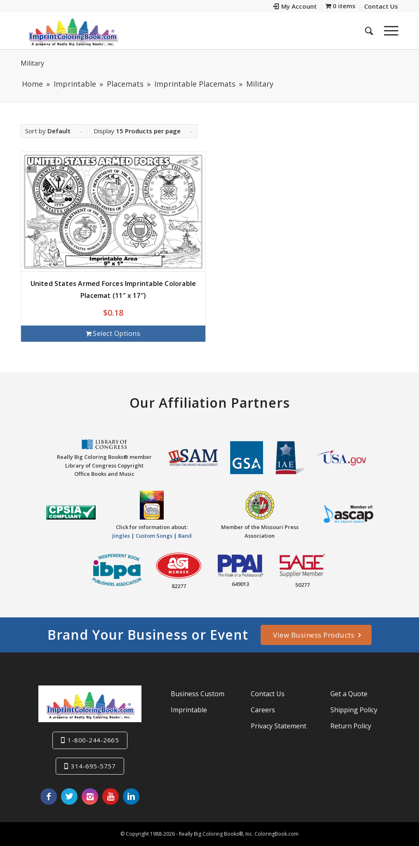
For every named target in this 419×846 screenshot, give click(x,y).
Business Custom (197, 693)
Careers (263, 709)
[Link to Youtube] (110, 796)
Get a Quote (348, 693)
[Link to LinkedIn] (131, 796)
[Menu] (388, 30)
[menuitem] (295, 7)
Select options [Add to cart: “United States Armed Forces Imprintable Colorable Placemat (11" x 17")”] (113, 333)
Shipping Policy (353, 709)
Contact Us (268, 693)
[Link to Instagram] (90, 796)
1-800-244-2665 (93, 740)
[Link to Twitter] (69, 796)
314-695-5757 (93, 766)
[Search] (369, 30)
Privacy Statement (278, 725)
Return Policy (350, 725)
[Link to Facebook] (48, 796)
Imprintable (189, 709)
